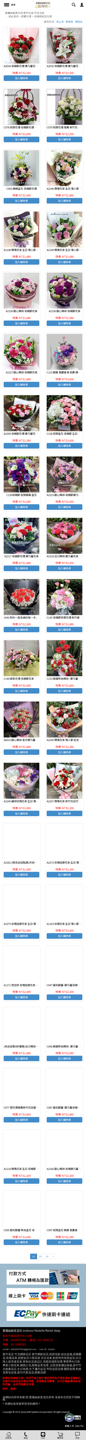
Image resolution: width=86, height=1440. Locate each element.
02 (40, 1256)
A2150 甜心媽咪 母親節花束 (21, 311)
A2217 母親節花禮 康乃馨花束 (21, 556)
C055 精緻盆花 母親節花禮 (21, 188)
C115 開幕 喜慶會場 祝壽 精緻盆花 (66, 372)
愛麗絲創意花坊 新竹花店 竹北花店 (24, 13)
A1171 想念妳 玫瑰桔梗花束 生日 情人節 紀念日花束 (33, 985)
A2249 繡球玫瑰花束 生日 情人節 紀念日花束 (29, 801)
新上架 (60, 21)
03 (47, 1256)
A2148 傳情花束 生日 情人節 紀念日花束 (26, 250)
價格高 (69, 21)
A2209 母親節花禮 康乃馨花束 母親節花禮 (28, 433)
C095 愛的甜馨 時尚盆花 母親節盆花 (24, 1230)
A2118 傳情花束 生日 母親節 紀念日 (24, 1169)
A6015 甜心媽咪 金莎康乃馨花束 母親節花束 (29, 740)
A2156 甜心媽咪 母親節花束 (64, 311)
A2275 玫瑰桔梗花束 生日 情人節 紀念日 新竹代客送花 (35, 924)
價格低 (79, 21)
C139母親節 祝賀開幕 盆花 (21, 495)
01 (33, 1256)
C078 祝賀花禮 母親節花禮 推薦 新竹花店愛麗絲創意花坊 (36, 127)
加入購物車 (21, 78)
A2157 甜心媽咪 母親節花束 (21, 372)
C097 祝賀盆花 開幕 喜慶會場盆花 (66, 1230)
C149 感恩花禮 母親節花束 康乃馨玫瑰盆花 (28, 678)
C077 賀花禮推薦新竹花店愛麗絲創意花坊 (28, 1107)
